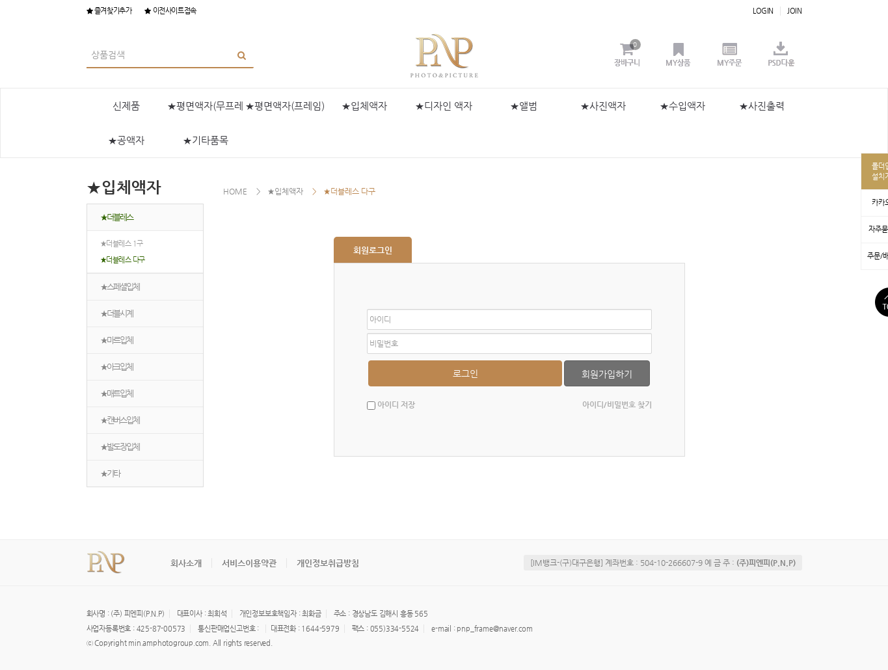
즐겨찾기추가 (109, 11)
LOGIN (763, 11)
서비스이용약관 (249, 563)
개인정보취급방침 (328, 563)
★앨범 (523, 105)
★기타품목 (205, 140)
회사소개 (186, 563)
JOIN (794, 11)
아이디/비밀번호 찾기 (617, 404)
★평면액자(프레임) (285, 105)
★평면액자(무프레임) (205, 111)
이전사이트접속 (170, 11)
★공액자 (126, 140)
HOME (235, 191)
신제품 (126, 105)
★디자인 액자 (443, 105)
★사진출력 (762, 105)
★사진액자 (603, 105)
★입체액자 (364, 105)
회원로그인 (372, 250)
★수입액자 (682, 105)
